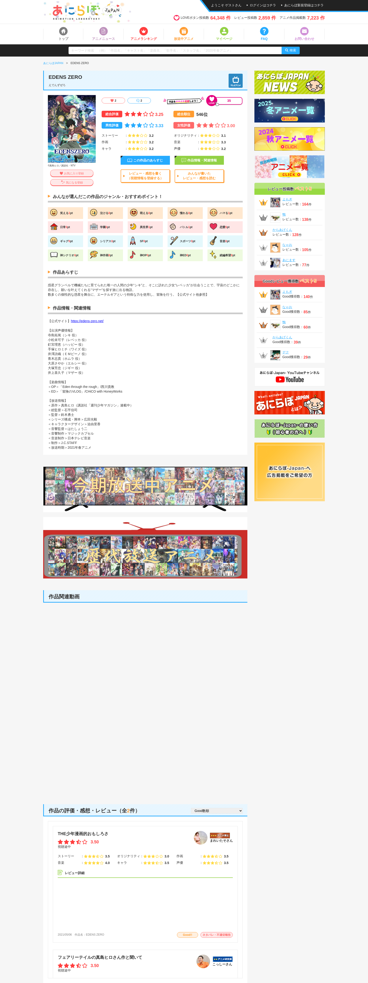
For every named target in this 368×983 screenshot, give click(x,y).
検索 (293, 50)
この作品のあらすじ (148, 160)
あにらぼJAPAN (53, 63)
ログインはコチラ (263, 5)
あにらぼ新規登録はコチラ (304, 5)
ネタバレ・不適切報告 (217, 935)
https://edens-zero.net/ (87, 321)
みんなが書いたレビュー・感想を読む (199, 176)
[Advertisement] (145, 759)
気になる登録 (74, 182)
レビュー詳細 (74, 873)
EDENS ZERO (95, 934)
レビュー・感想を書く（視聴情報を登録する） (145, 176)
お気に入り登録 (74, 173)
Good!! (187, 935)
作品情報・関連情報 (202, 160)
